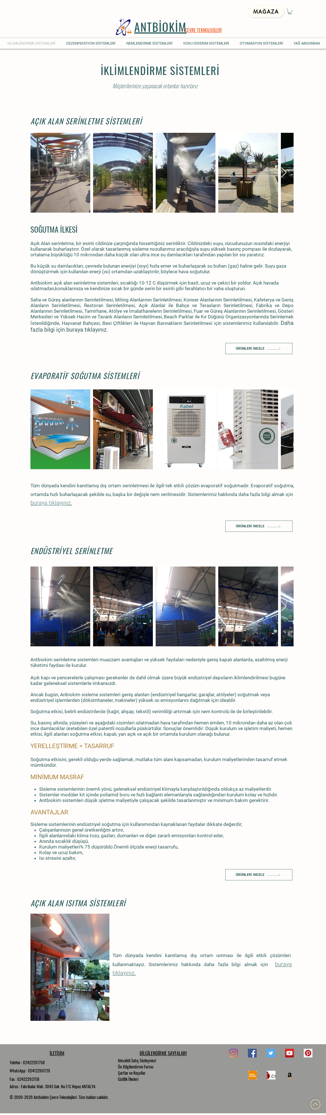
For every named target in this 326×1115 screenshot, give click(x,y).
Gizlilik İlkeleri (128, 1079)
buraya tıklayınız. (87, 329)
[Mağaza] (266, 11)
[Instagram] (233, 1053)
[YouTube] (289, 1053)
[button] (290, 11)
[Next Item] (284, 172)
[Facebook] (252, 1053)
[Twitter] (270, 1053)
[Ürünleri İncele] (258, 348)
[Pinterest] (308, 1053)
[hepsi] (252, 1075)
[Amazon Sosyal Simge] (289, 1075)
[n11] (271, 1075)
